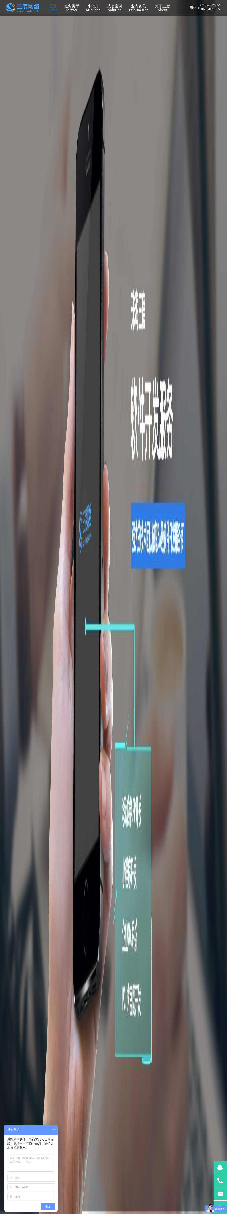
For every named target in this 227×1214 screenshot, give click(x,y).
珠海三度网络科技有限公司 (22, 8)
